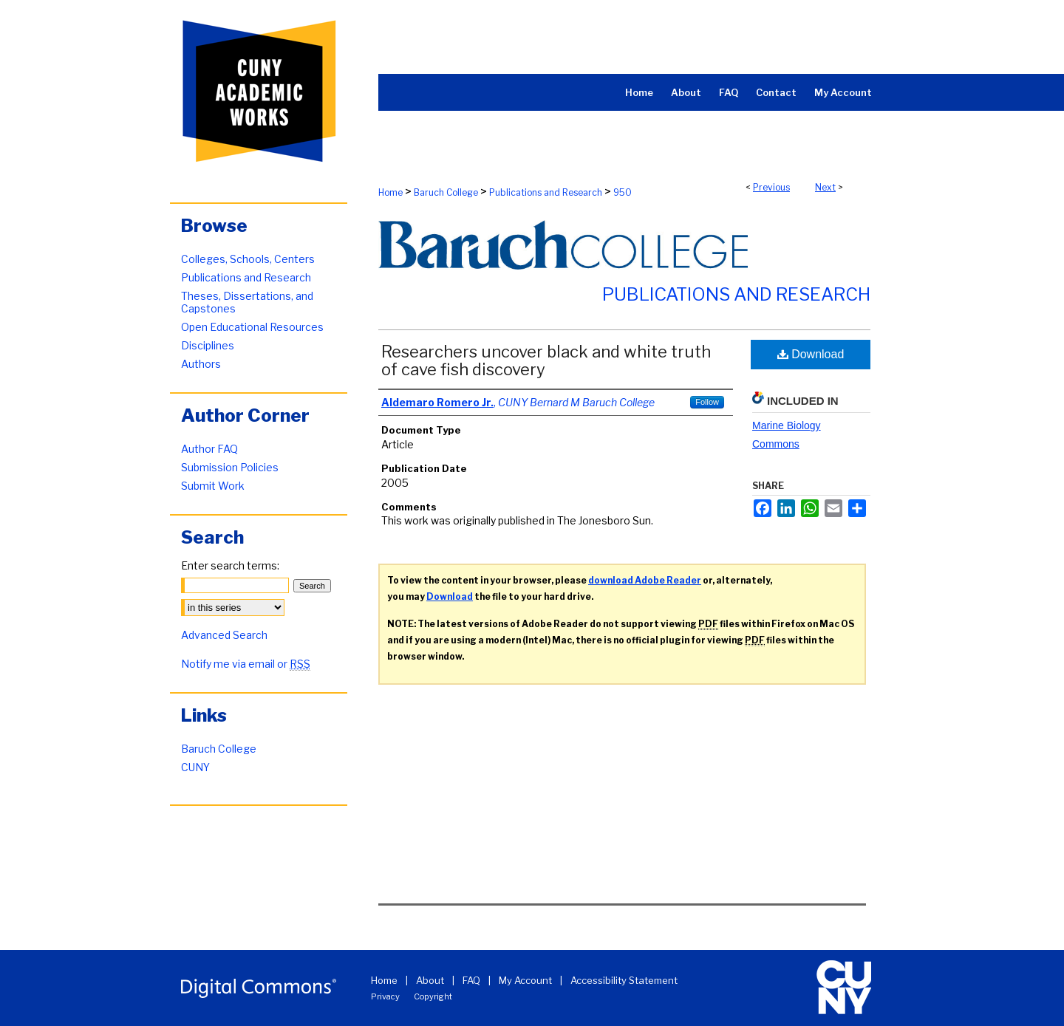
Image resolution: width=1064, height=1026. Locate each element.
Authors (201, 364)
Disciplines (207, 345)
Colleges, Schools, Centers (248, 259)
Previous (771, 187)
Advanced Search (224, 635)
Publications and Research (545, 192)
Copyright (433, 996)
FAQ (471, 980)
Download (811, 354)
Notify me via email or (245, 663)
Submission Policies (230, 467)
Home (390, 192)
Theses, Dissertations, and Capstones (247, 302)
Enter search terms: (230, 565)
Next (825, 187)
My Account (525, 980)
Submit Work (213, 485)
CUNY (195, 767)
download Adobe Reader (644, 580)
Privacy (385, 996)
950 (622, 192)
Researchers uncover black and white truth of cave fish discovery (546, 360)
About (430, 980)
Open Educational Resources (252, 327)
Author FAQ (209, 448)
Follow (707, 401)
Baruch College (446, 192)
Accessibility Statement (624, 980)
